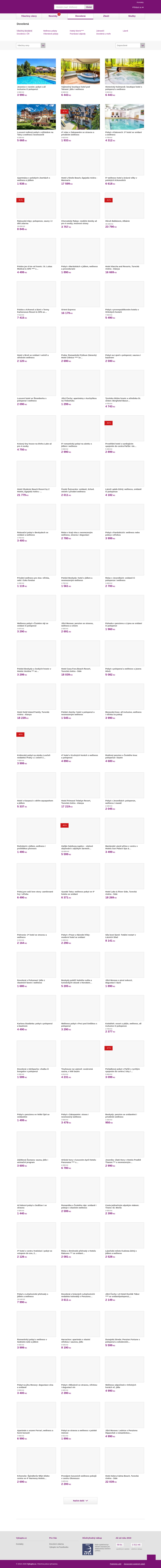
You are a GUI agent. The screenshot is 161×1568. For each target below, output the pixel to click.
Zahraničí (100, 31)
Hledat (89, 7)
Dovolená (80, 16)
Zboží (106, 16)
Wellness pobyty (50, 31)
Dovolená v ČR (23, 34)
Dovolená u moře (103, 34)
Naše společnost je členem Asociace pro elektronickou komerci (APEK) (102, 1548)
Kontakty (140, 2)
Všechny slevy (29, 16)
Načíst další (78, 1501)
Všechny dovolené (24, 31)
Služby (132, 16)
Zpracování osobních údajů (134, 1564)
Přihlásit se (137, 7)
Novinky (55, 15)
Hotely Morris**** (77, 31)
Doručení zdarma (56, 1544)
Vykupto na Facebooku (58, 1547)
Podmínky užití (115, 1564)
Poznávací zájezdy (78, 34)
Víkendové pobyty (50, 34)
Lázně (125, 31)
